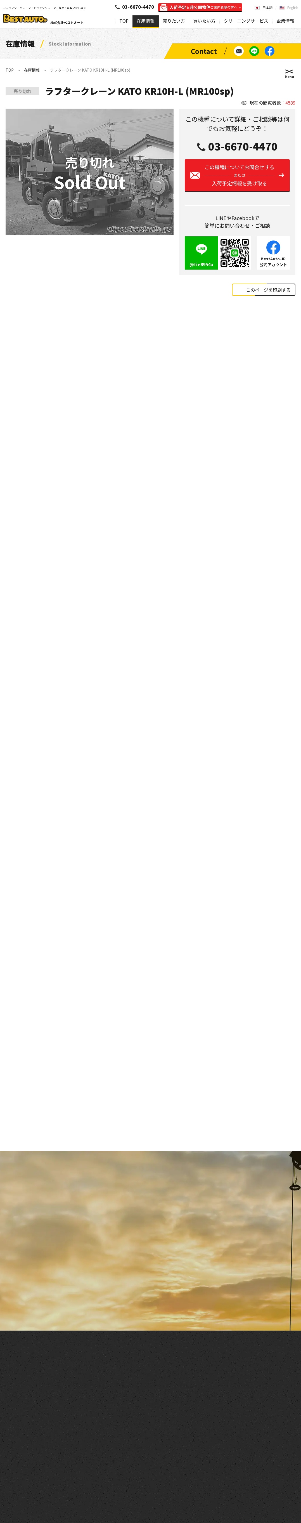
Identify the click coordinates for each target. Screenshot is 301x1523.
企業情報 (285, 20)
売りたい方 (174, 20)
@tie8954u (201, 264)
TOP (124, 20)
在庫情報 (146, 20)
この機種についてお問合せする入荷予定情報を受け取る (239, 175)
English (292, 7)
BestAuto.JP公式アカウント (273, 261)
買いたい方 (204, 20)
